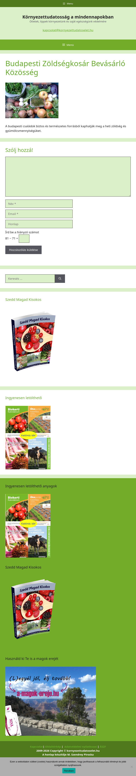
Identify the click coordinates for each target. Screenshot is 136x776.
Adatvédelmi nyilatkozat (80, 746)
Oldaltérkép (53, 746)
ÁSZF (103, 746)
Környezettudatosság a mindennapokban (68, 17)
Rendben (69, 770)
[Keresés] (60, 278)
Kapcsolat (36, 746)
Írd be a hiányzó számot (22, 232)
